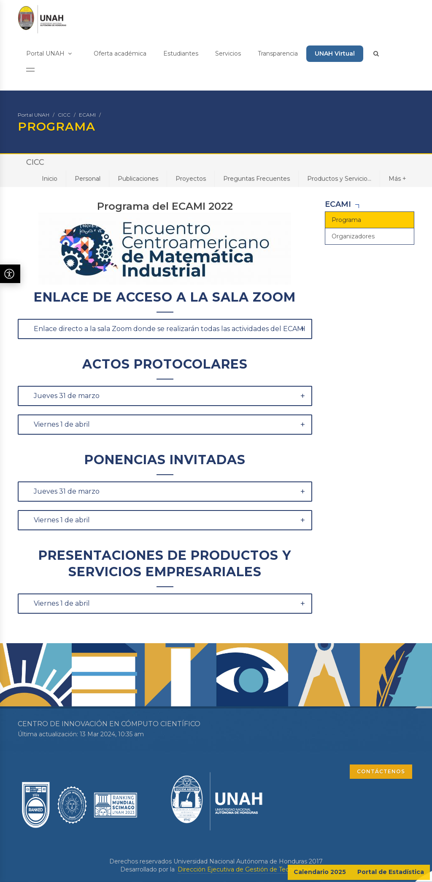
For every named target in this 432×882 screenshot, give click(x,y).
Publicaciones (138, 178)
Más (397, 178)
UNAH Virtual (335, 53)
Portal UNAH (49, 53)
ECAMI (87, 115)
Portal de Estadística (390, 872)
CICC (64, 115)
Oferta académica (120, 53)
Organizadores (353, 236)
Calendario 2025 (320, 872)
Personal (87, 178)
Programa (346, 220)
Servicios (228, 53)
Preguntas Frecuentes (256, 178)
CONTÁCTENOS (381, 771)
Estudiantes (180, 53)
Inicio (49, 178)
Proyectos (191, 178)
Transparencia (278, 53)
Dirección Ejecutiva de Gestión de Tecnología (244, 869)
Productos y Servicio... (339, 178)
